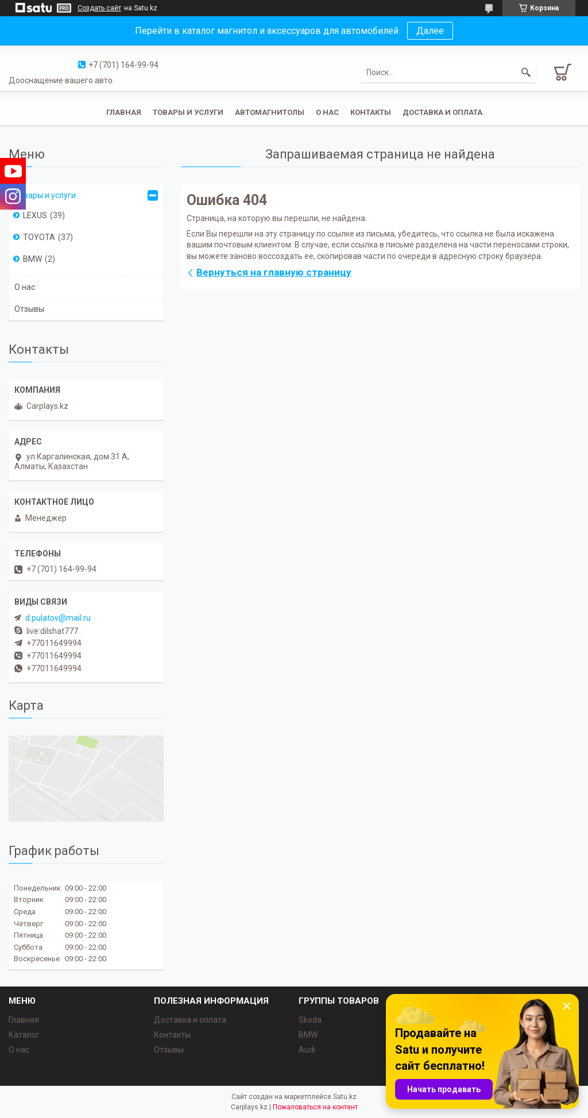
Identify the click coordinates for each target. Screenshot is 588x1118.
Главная (123, 112)
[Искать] (526, 72)
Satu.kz (345, 1097)
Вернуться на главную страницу (273, 272)
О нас (327, 112)
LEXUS (35, 215)
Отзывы (29, 309)
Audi (307, 1049)
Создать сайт (99, 8)
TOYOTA (39, 237)
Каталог (24, 1034)
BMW (32, 259)
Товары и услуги (188, 112)
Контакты (370, 112)
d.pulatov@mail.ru (58, 617)
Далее (430, 30)
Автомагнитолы (269, 112)
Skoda (310, 1019)
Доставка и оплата (442, 112)
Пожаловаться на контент (315, 1107)
